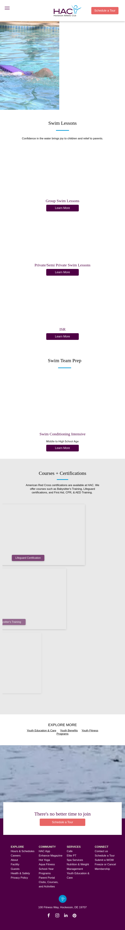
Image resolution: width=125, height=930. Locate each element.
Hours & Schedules (23, 851)
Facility (15, 864)
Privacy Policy (19, 877)
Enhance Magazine (50, 855)
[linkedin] (66, 916)
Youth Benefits (69, 730)
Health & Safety (20, 873)
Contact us (101, 851)
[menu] (7, 8)
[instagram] (57, 916)
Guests (15, 868)
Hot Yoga (44, 860)
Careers (16, 855)
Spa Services (75, 860)
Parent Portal (47, 877)
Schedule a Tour (105, 855)
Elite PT (71, 855)
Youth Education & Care (41, 730)
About (14, 860)
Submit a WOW (104, 860)
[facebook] (49, 916)
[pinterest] (74, 916)
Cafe (70, 851)
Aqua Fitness (47, 864)
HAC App (44, 851)
